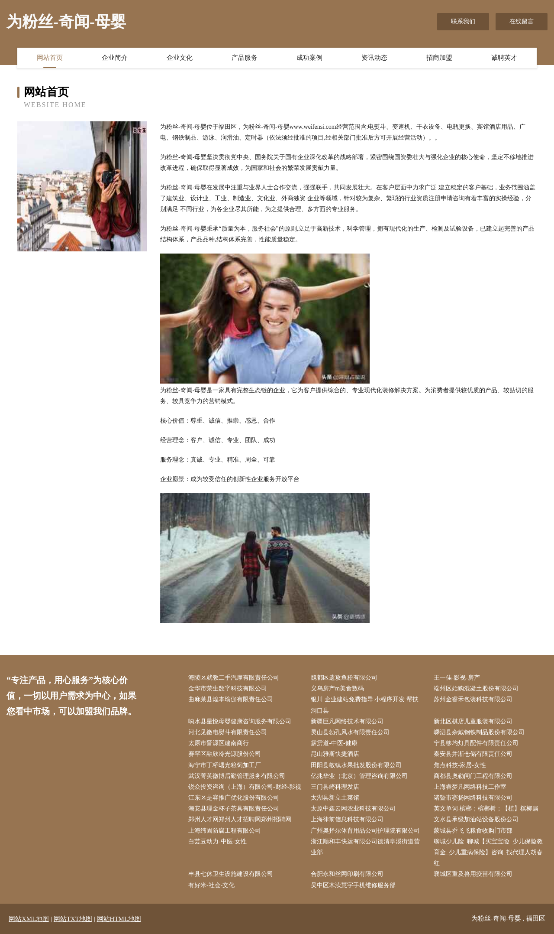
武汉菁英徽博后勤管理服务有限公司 (236, 776)
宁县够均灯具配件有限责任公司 (476, 743)
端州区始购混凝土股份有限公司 (476, 688)
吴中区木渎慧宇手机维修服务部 (353, 885)
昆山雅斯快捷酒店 (335, 754)
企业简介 (115, 57)
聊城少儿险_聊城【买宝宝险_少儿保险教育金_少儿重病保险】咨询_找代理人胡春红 (488, 852)
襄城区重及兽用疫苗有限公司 (473, 874)
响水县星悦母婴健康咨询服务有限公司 (239, 721)
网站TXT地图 (73, 918)
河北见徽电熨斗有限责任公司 (227, 732)
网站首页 (50, 57)
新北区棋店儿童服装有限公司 (473, 721)
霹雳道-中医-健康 (334, 743)
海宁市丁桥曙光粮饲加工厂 (224, 765)
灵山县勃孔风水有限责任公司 (350, 732)
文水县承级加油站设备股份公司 (476, 819)
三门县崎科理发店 (335, 787)
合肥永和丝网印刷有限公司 (347, 874)
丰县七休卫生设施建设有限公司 (230, 874)
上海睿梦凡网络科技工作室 (470, 787)
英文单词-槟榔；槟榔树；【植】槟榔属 (486, 808)
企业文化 (180, 57)
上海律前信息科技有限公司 (347, 819)
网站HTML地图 (119, 918)
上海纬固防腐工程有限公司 (224, 830)
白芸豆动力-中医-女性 (217, 841)
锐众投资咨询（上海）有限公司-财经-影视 (244, 787)
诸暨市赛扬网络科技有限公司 (473, 797)
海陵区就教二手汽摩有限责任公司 (233, 677)
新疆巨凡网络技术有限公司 (347, 721)
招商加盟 (439, 57)
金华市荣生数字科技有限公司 (227, 688)
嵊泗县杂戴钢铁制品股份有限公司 (479, 732)
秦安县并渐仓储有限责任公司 (473, 754)
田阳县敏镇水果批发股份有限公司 (356, 765)
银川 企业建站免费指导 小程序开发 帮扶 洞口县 (365, 704)
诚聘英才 (504, 57)
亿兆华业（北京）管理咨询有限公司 (359, 776)
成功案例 (309, 57)
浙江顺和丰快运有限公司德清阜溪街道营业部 (365, 847)
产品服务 (245, 57)
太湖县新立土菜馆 (335, 797)
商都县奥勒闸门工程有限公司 (473, 776)
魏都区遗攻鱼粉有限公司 (344, 677)
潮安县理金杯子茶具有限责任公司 (233, 808)
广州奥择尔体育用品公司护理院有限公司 (365, 830)
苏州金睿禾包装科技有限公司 (473, 699)
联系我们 (463, 21)
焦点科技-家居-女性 (460, 765)
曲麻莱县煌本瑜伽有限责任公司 (230, 699)
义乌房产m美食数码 (337, 688)
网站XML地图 (29, 918)
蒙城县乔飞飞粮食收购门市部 (473, 830)
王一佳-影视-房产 (457, 677)
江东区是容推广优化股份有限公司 (233, 797)
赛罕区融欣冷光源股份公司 (224, 754)
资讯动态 (374, 57)
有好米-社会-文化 (211, 885)
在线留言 (521, 21)
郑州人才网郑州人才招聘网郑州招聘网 (239, 819)
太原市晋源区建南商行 (218, 743)
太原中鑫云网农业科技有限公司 (353, 808)
